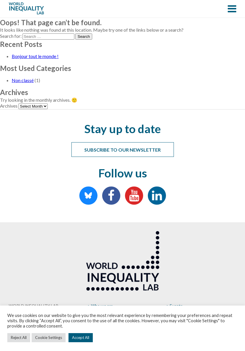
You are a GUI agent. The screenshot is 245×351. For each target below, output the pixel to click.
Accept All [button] (80, 337)
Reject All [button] (19, 337)
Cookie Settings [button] (48, 337)
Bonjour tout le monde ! (35, 56)
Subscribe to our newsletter (122, 149)
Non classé (23, 80)
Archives (9, 105)
